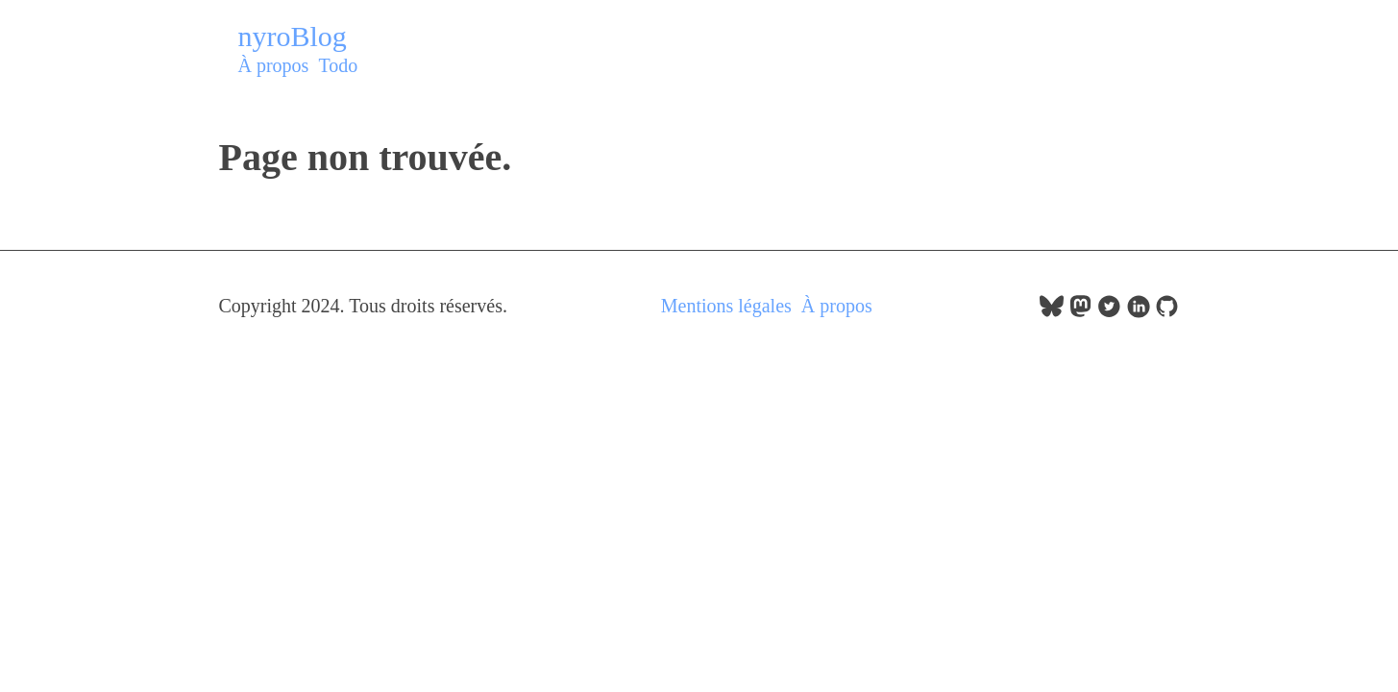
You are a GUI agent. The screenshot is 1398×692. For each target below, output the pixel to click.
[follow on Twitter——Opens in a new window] (1109, 311)
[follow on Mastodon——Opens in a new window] (1080, 311)
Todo (337, 65)
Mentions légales (726, 305)
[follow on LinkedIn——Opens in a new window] (1138, 311)
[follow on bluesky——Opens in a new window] (1052, 311)
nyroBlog (292, 36)
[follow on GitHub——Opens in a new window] (1167, 311)
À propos (273, 65)
